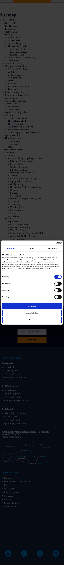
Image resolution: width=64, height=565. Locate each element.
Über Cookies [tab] (52, 248)
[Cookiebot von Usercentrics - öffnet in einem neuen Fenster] (50, 243)
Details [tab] (32, 248)
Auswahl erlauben (32, 313)
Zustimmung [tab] (11, 248)
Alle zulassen (32, 306)
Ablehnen (32, 320)
